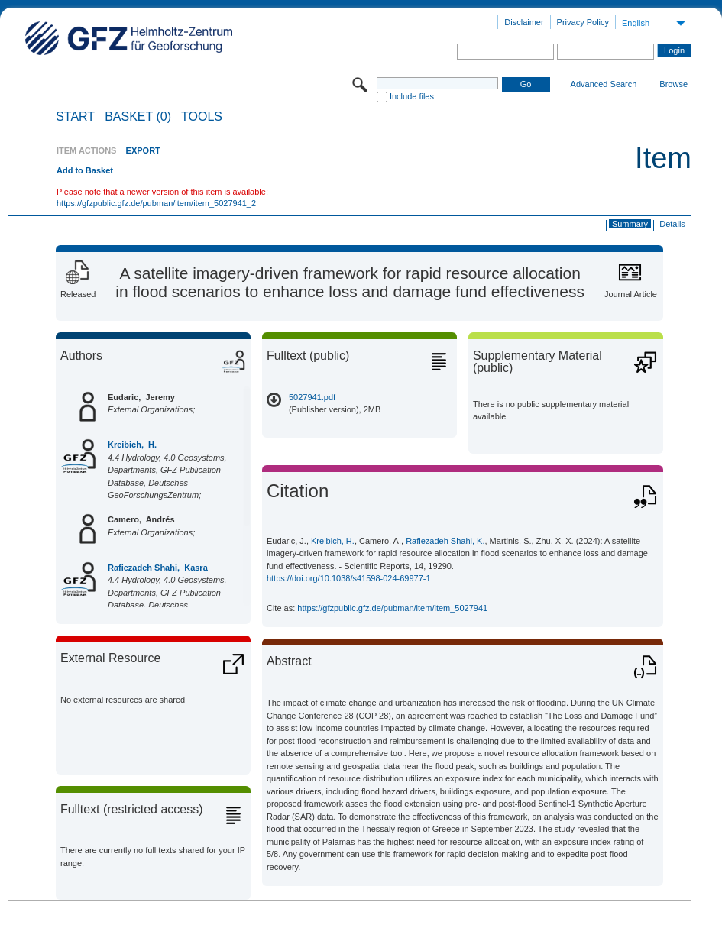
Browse (673, 84)
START (75, 117)
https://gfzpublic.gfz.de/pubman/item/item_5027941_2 (156, 203)
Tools (201, 117)
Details (672, 223)
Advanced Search (604, 84)
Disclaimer (523, 22)
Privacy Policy (583, 22)
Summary (630, 223)
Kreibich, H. (132, 444)
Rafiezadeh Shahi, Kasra (158, 567)
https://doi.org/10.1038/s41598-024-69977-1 (349, 578)
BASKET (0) (138, 117)
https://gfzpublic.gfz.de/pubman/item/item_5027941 (392, 608)
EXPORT (143, 150)
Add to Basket (85, 170)
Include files (412, 96)
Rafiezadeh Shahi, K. (445, 540)
